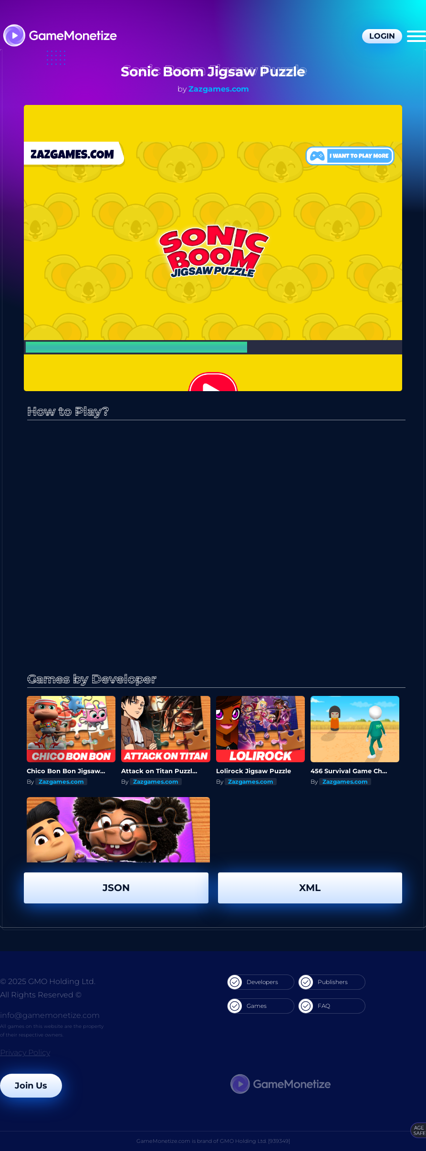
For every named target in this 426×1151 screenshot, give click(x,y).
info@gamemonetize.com (50, 1015)
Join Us (31, 1085)
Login (382, 36)
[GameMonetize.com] (59, 36)
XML (310, 887)
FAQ (314, 1006)
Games (247, 1006)
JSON (116, 887)
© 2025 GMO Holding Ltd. (47, 981)
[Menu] (416, 36)
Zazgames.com (218, 88)
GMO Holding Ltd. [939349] (255, 1141)
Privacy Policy (25, 1052)
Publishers (323, 982)
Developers (253, 982)
